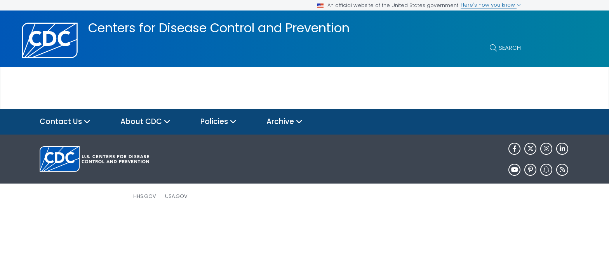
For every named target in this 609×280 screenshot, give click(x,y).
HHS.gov (144, 196)
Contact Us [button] (65, 122)
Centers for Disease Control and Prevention (219, 28)
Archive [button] (284, 122)
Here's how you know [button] (491, 5)
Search (510, 48)
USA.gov (176, 196)
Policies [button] (218, 122)
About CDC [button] (145, 122)
